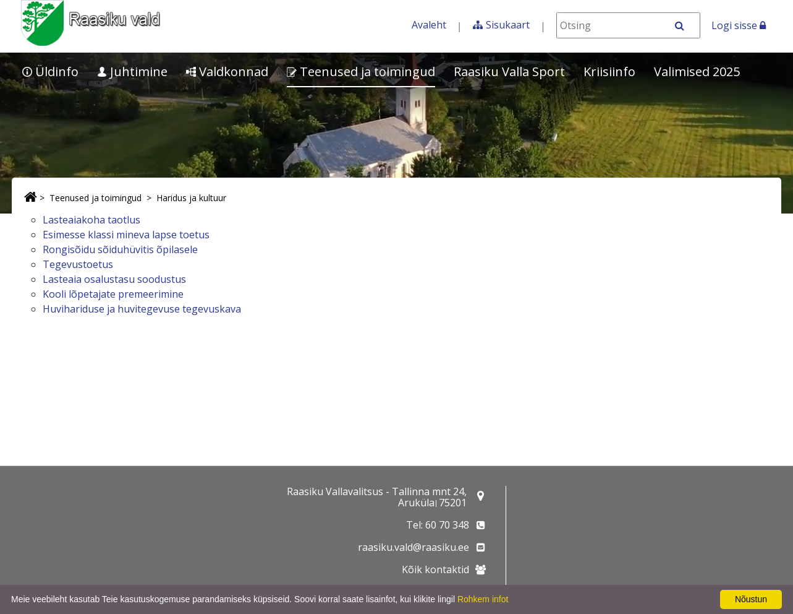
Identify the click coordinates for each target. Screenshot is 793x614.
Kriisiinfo (609, 71)
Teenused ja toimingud (361, 71)
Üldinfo (50, 71)
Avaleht (429, 25)
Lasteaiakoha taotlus (91, 220)
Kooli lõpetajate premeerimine (113, 294)
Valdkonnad (227, 71)
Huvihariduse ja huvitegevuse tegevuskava (142, 309)
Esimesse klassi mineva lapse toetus (126, 234)
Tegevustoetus (78, 264)
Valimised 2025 (697, 71)
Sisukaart (508, 25)
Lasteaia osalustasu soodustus (114, 279)
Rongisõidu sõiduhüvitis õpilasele (120, 249)
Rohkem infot (482, 599)
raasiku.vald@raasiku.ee (413, 547)
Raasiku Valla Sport (509, 71)
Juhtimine (132, 71)
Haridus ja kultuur (191, 198)
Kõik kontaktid (435, 569)
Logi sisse (738, 25)
